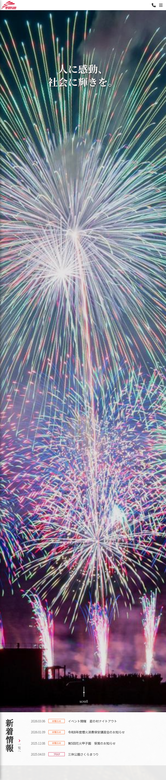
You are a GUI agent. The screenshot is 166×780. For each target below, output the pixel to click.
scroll (84, 695)
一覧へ (19, 746)
